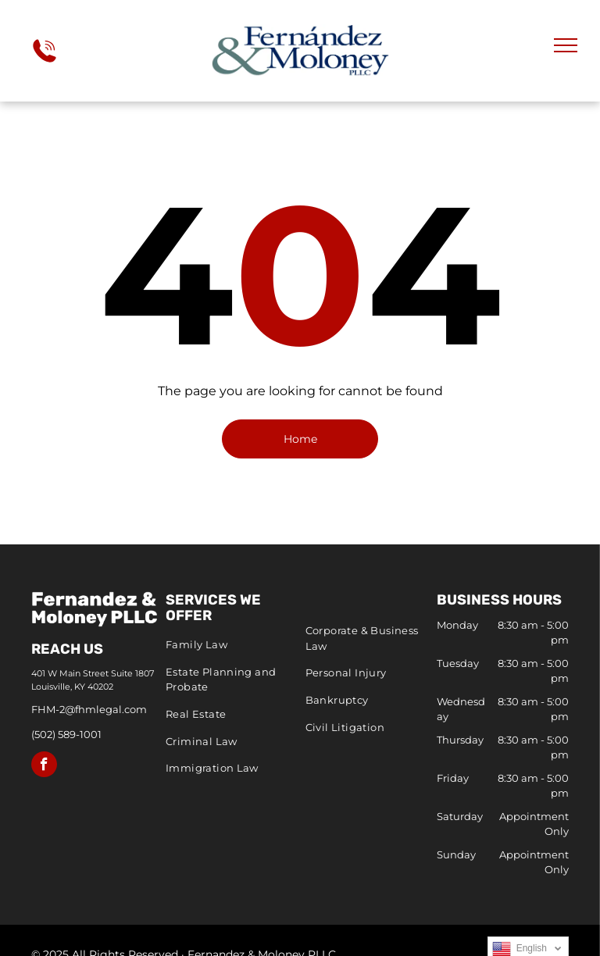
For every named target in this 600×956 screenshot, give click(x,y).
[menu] (565, 45)
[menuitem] (232, 645)
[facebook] (44, 766)
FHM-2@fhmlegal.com (89, 709)
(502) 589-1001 (66, 734)
